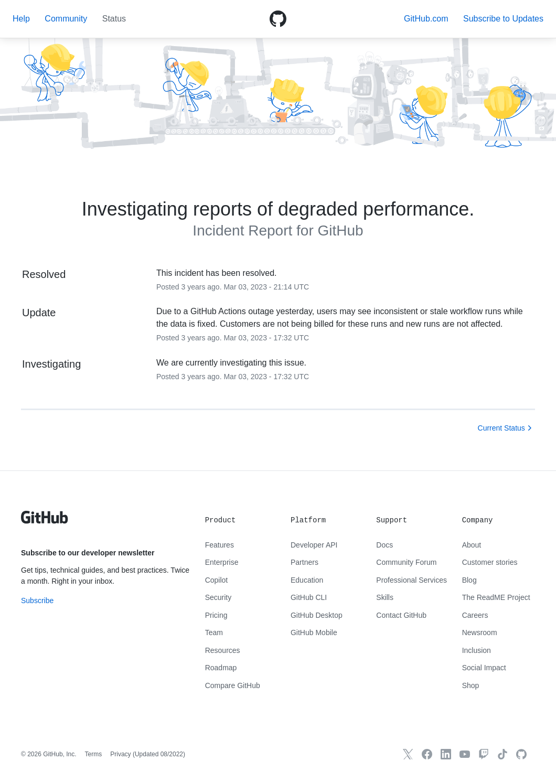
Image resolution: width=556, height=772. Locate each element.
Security (218, 597)
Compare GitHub (232, 685)
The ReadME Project (496, 597)
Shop (470, 685)
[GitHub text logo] (44, 523)
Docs (384, 545)
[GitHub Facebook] (427, 754)
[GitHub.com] (521, 754)
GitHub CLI (309, 597)
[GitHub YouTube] (464, 754)
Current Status (501, 428)
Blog (469, 580)
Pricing (216, 615)
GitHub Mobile (314, 632)
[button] (503, 18)
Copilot (216, 580)
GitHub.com (426, 18)
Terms (93, 754)
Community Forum (406, 562)
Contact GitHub (401, 615)
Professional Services (411, 580)
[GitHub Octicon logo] (278, 18)
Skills (384, 597)
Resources (222, 650)
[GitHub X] (408, 754)
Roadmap (221, 667)
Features (219, 545)
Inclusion (476, 650)
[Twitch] (483, 754)
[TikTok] (502, 754)
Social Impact (484, 667)
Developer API (314, 545)
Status (114, 18)
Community (66, 18)
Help (21, 18)
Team (214, 632)
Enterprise (222, 562)
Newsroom (479, 632)
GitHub (340, 230)
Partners (304, 562)
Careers (475, 615)
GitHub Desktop (317, 615)
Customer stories (490, 562)
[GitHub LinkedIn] (446, 754)
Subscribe (37, 600)
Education (307, 580)
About (472, 545)
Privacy (120, 754)
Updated (159, 754)
